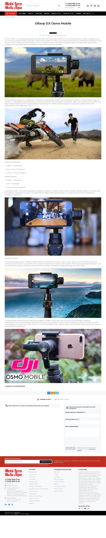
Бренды (31, 503)
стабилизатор (63, 35)
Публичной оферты (42, 464)
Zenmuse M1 (49, 35)
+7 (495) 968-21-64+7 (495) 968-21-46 (72, 4)
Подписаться (46, 461)
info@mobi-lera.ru (12, 485)
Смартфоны (32, 472)
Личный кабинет (59, 481)
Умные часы (33, 474)
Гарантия (38, 13)
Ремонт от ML (56, 13)
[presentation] (79, 441)
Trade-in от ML (68, 13)
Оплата (30, 13)
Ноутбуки (32, 479)
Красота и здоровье (35, 496)
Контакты (86, 13)
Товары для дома (34, 501)
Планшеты (32, 477)
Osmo (43, 35)
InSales (27, 513)
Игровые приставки (35, 486)
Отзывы (78, 13)
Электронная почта (72, 419)
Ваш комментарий (72, 426)
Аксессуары (33, 493)
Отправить (70, 448)
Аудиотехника (33, 484)
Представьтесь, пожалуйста (75, 412)
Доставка (22, 13)
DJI (40, 35)
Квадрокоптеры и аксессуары (38, 489)
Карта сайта (17, 512)
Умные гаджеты (34, 498)
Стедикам (55, 35)
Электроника (33, 491)
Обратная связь (59, 479)
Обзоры (46, 13)
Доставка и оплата (59, 486)
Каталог (10, 13)
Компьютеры (33, 481)
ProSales (16, 513)
